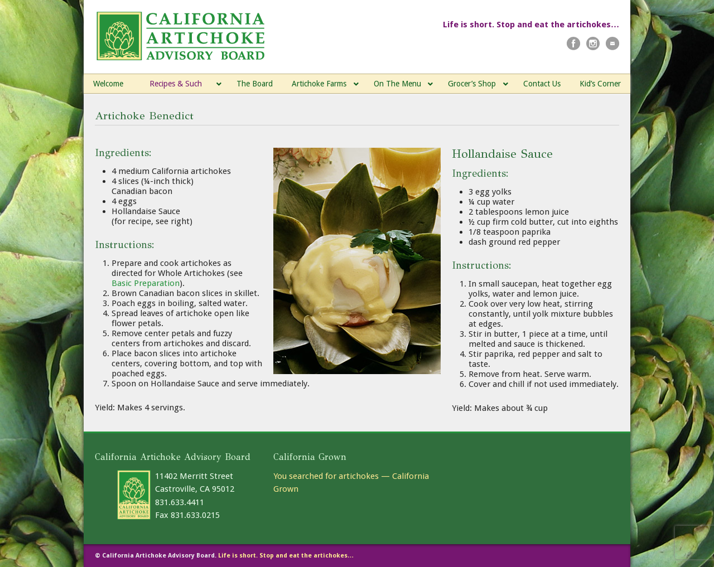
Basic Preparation (146, 283)
